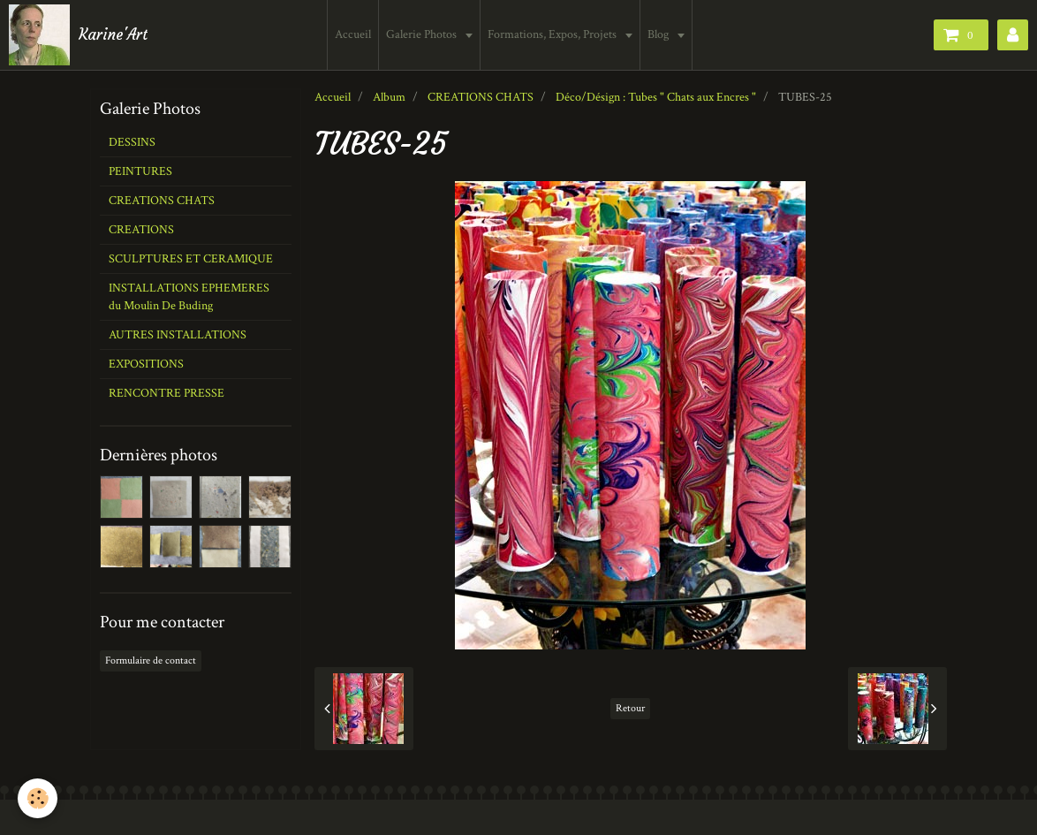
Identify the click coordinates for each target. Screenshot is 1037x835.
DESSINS (132, 142)
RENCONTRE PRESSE (166, 393)
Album (389, 97)
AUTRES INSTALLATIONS (177, 335)
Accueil (353, 34)
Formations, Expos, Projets (553, 34)
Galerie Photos (422, 34)
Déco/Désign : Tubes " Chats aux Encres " (656, 97)
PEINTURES (140, 171)
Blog (659, 34)
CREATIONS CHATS (481, 97)
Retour (630, 708)
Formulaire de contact (150, 660)
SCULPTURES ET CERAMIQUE (191, 259)
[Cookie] (37, 798)
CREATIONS (141, 230)
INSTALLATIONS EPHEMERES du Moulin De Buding (189, 297)
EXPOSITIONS (146, 364)
